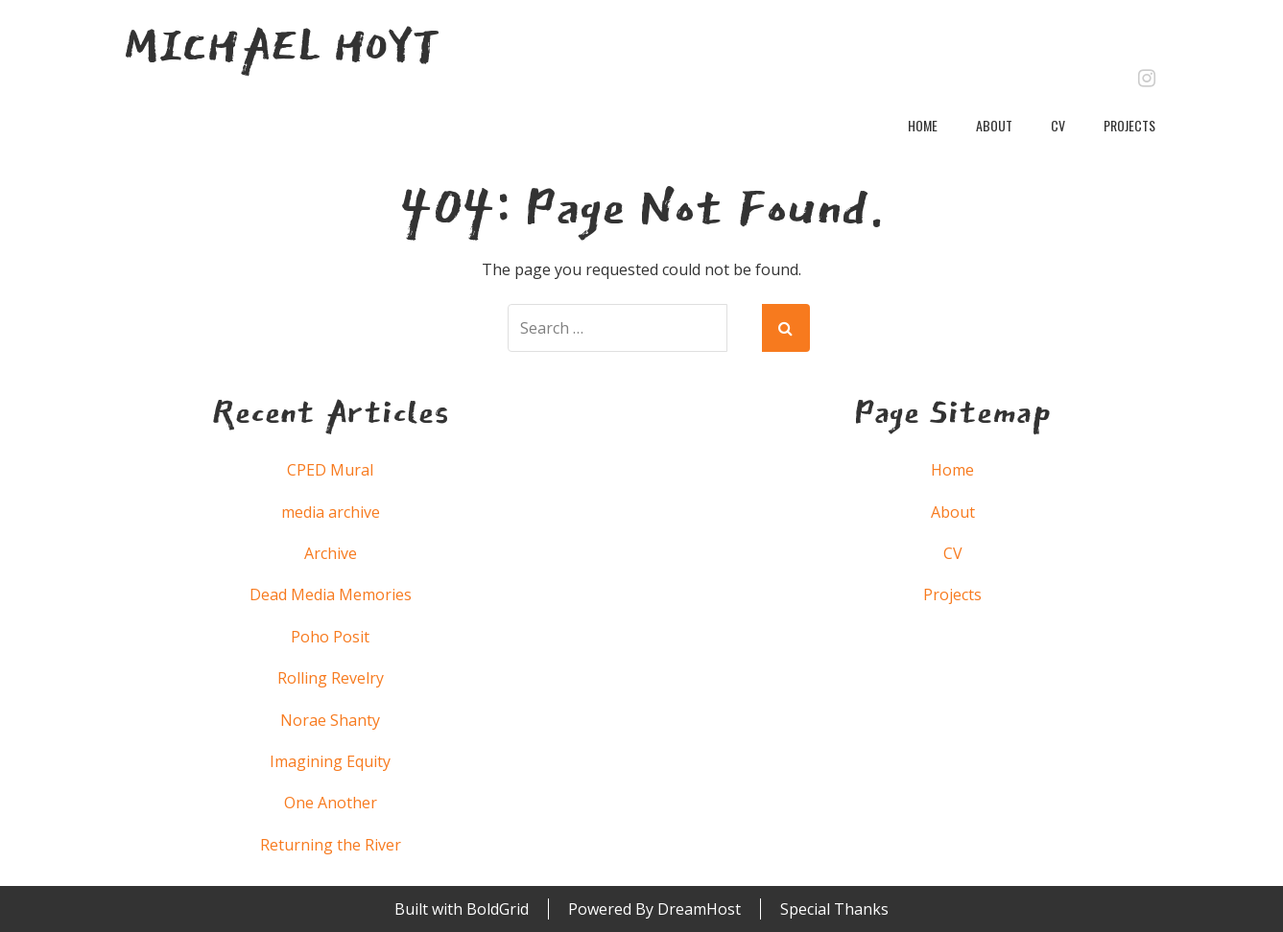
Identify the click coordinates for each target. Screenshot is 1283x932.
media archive (330, 512)
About (994, 125)
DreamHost (699, 909)
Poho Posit (330, 636)
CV (1058, 125)
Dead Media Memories (330, 594)
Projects (1129, 125)
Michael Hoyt (282, 46)
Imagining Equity (330, 761)
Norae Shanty (330, 720)
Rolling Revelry (330, 677)
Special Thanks (834, 909)
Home (923, 125)
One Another (330, 802)
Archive (330, 553)
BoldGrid (497, 909)
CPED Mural (330, 469)
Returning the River (330, 844)
